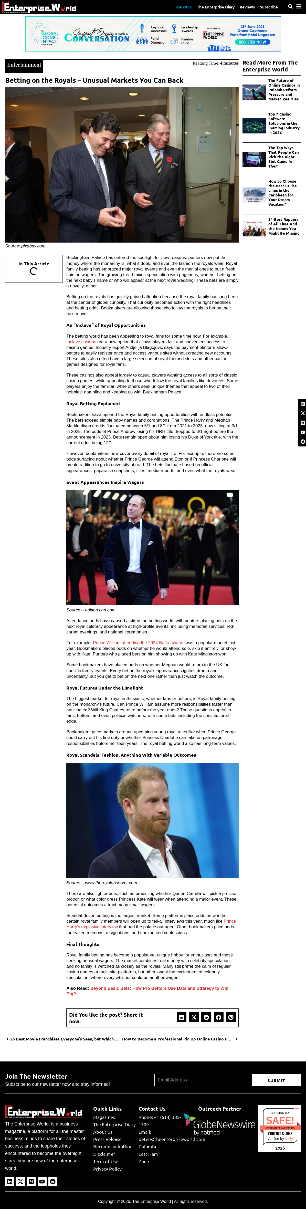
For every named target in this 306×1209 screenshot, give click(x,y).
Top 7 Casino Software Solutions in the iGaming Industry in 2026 (284, 123)
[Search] (290, 6)
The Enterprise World (151, 1201)
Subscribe (269, 6)
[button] (181, 1017)
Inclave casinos (81, 341)
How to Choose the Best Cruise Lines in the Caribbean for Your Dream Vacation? (282, 193)
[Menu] (298, 6)
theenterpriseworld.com (280, 1127)
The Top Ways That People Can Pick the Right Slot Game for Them (283, 157)
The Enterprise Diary (216, 6)
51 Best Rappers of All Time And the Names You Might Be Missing (284, 226)
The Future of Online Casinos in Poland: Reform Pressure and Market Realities (284, 89)
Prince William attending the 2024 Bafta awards (138, 642)
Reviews (247, 6)
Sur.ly (289, 1139)
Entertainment (24, 64)
